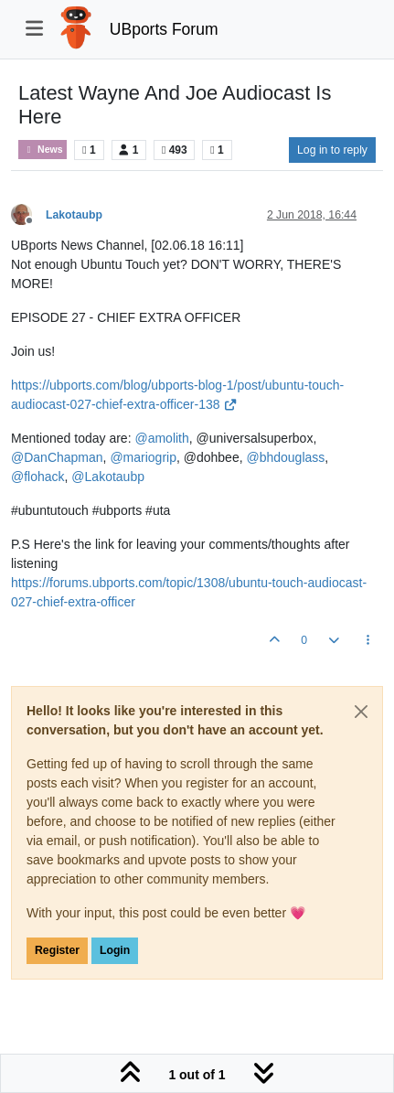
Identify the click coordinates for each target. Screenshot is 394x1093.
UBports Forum (164, 29)
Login (115, 950)
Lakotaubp (74, 215)
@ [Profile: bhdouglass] (285, 457)
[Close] (361, 711)
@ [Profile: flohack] (38, 476)
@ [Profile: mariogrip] (143, 457)
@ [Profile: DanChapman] (57, 457)
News (42, 149)
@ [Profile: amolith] (161, 438)
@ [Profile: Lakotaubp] (107, 476)
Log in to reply (332, 150)
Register (57, 950)
